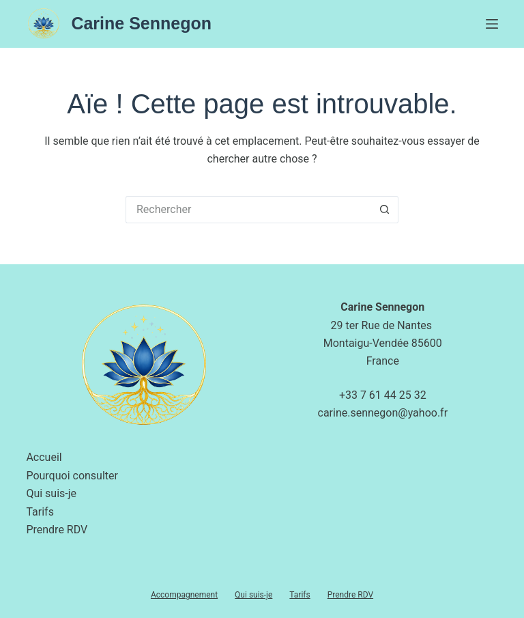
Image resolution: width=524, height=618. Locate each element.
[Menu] (492, 24)
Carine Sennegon (141, 23)
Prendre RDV (56, 529)
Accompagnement (184, 595)
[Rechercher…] (248, 209)
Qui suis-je (51, 493)
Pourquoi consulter (72, 475)
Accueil (43, 457)
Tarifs (40, 511)
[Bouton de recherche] (384, 209)
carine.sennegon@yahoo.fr (383, 412)
